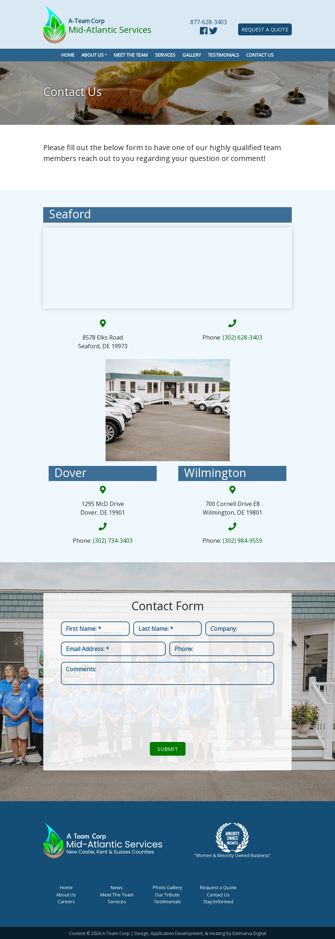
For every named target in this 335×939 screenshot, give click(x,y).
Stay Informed (218, 901)
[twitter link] (213, 32)
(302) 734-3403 (113, 541)
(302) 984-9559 (242, 541)
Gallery (191, 55)
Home (68, 55)
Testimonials (223, 55)
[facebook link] (203, 32)
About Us (92, 55)
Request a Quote (265, 29)
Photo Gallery (167, 887)
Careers (66, 901)
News (117, 887)
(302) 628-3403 (242, 337)
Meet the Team (131, 55)
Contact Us (260, 55)
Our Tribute (167, 894)
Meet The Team (117, 894)
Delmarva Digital (249, 933)
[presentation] (167, 713)
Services (165, 55)
